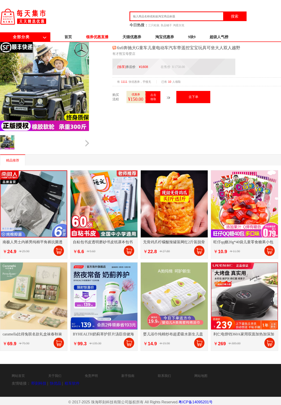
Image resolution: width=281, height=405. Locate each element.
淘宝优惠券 (164, 37)
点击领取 (153, 97)
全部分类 (21, 37)
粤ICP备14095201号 (195, 402)
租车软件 (72, 383)
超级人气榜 (219, 37)
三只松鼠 (153, 25)
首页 (68, 37)
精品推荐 (12, 160)
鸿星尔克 (178, 25)
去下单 (193, 97)
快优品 (55, 383)
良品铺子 (166, 25)
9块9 (192, 37)
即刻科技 (38, 383)
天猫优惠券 (131, 37)
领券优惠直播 (97, 37)
